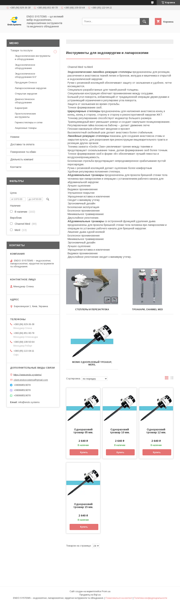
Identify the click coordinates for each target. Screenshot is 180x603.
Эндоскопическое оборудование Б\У (25, 75)
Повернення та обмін (23, 151)
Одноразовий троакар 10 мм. (120, 431)
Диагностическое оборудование (25, 101)
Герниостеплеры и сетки (28, 122)
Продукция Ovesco (26, 82)
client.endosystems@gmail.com (31, 379)
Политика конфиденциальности (150, 598)
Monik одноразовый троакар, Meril (92, 363)
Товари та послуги (21, 50)
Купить (84, 452)
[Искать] (144, 21)
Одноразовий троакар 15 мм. (83, 506)
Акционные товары (26, 128)
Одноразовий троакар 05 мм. (83, 431)
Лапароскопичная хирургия (30, 88)
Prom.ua (106, 591)
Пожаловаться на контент (118, 598)
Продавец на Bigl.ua (90, 594)
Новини (14, 136)
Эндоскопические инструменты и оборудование (32, 57)
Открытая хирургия (26, 93)
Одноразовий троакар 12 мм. (156, 431)
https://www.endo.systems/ (27, 374)
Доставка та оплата (22, 144)
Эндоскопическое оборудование (25, 66)
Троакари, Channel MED (147, 309)
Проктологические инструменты (25, 115)
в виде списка (171, 378)
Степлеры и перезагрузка (92, 309)
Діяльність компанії (21, 159)
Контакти (15, 166)
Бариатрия (21, 108)
